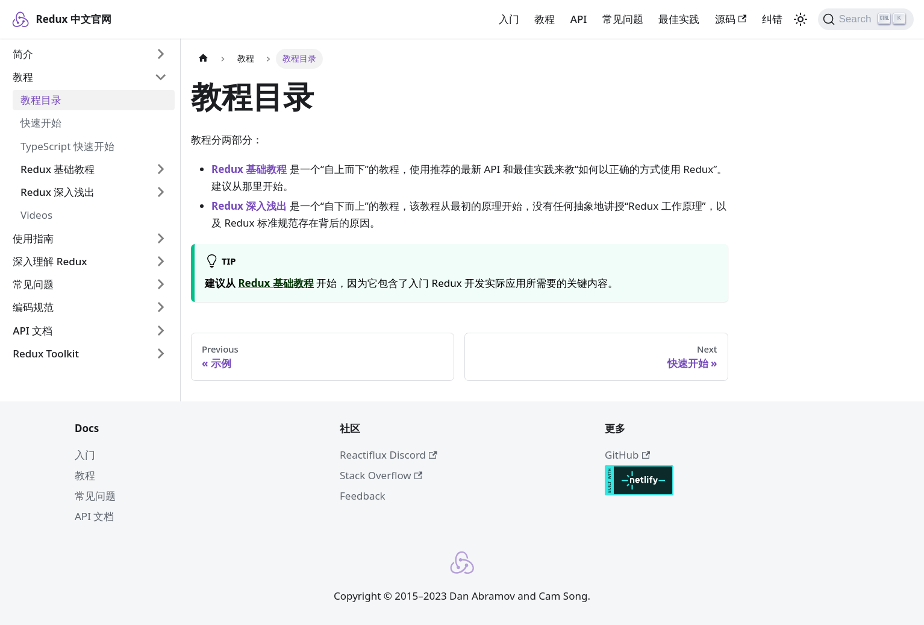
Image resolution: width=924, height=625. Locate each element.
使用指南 (33, 238)
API (578, 19)
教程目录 (40, 100)
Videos (36, 215)
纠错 (772, 19)
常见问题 (622, 19)
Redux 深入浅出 (57, 192)
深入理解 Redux (50, 261)
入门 (509, 19)
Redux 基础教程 (57, 169)
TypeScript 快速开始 (67, 146)
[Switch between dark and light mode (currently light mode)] (800, 19)
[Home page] (203, 59)
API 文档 (32, 331)
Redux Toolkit (46, 353)
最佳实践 (678, 19)
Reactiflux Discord (388, 455)
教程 (544, 19)
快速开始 (40, 123)
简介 (23, 54)
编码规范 (33, 307)
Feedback (363, 496)
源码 (731, 19)
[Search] (866, 19)
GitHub (627, 455)
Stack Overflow (381, 475)
